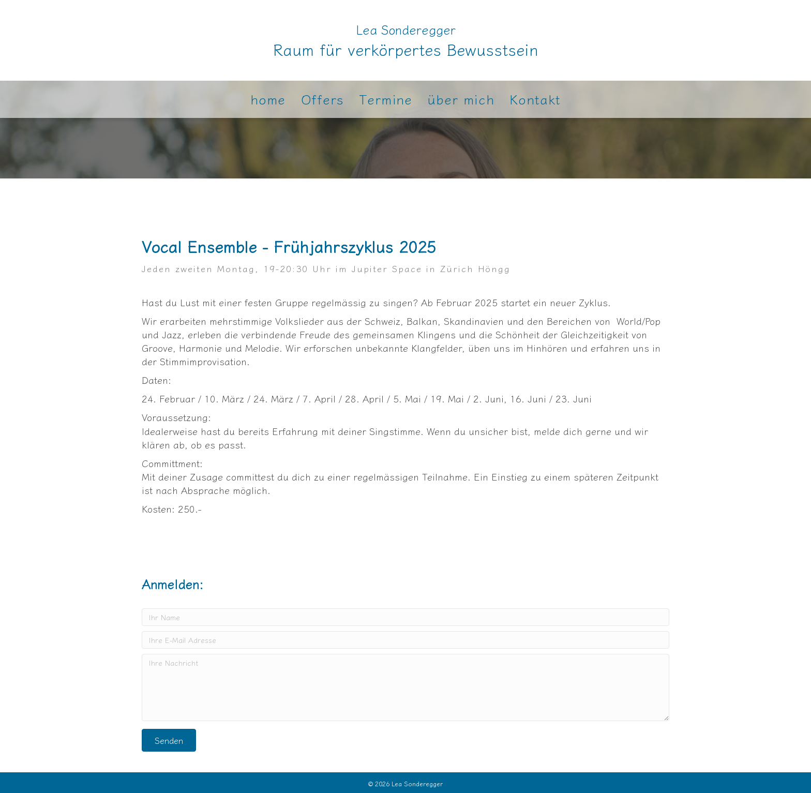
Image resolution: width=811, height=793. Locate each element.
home (268, 99)
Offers (322, 99)
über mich (460, 99)
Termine (385, 99)
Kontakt (535, 99)
